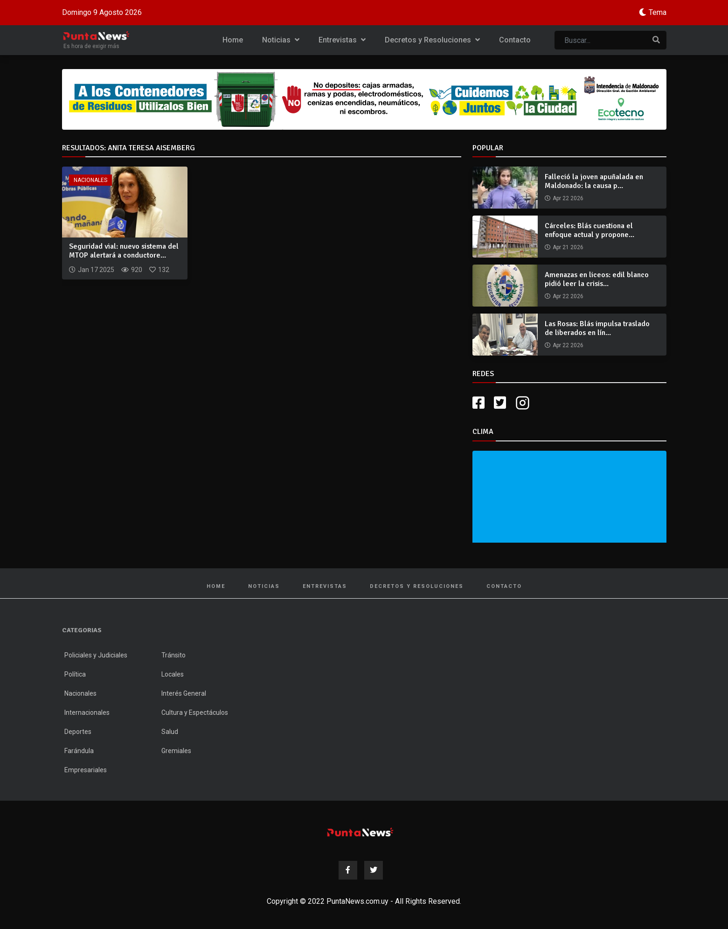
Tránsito (173, 655)
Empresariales (85, 770)
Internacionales (87, 712)
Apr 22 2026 (568, 198)
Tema (657, 12)
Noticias (280, 39)
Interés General (183, 693)
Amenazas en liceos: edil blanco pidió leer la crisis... (597, 279)
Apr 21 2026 (568, 247)
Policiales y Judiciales (95, 655)
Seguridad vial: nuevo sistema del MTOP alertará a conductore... (124, 251)
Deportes (77, 731)
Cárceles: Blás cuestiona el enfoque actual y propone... (589, 230)
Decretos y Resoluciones (432, 39)
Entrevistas (342, 39)
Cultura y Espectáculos (194, 712)
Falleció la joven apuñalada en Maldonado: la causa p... (594, 181)
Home (232, 39)
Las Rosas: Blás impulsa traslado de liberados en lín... (597, 328)
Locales (172, 674)
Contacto (515, 39)
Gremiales (176, 750)
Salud (169, 731)
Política (75, 674)
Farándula (79, 750)
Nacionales (90, 180)
